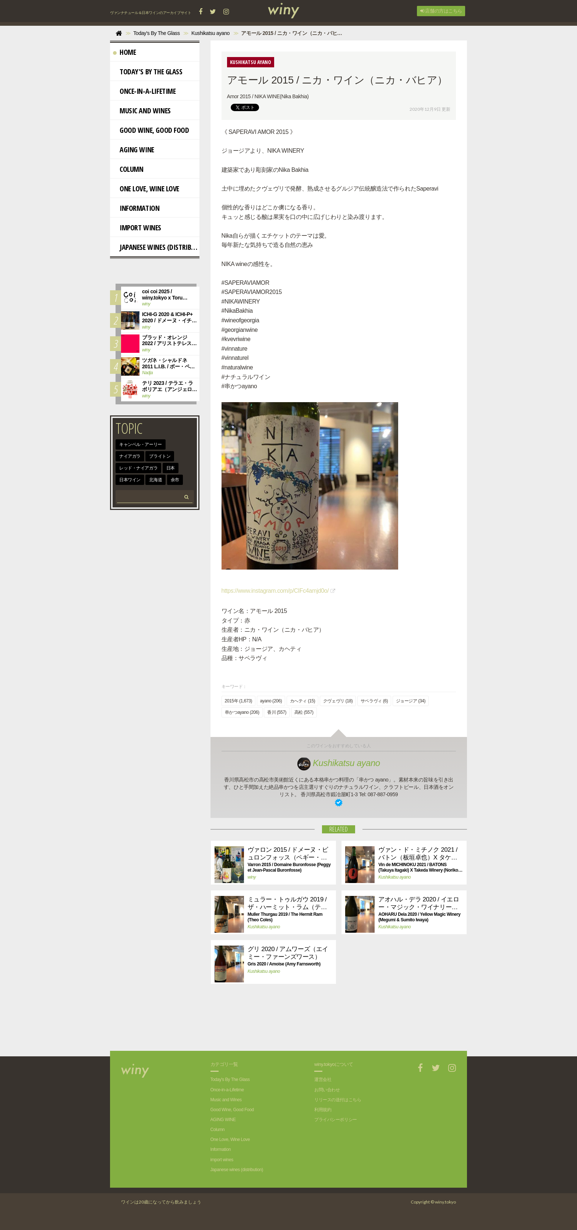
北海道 (155, 479)
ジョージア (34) (410, 700)
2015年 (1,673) (238, 700)
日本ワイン (130, 479)
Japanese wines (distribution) (156, 247)
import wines (137, 228)
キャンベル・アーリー (140, 444)
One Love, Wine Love (146, 189)
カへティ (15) (302, 700)
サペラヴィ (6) (374, 700)
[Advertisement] (333, 1025)
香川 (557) (276, 712)
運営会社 (322, 1079)
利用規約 (322, 1109)
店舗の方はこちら (441, 11)
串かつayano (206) (242, 712)
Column (128, 169)
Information (136, 208)
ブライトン (159, 456)
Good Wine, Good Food (151, 130)
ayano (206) (271, 700)
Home (124, 52)
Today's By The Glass (148, 72)
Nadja (147, 372)
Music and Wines (142, 111)
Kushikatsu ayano (338, 763)
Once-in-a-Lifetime (144, 91)
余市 (175, 479)
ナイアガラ (130, 456)
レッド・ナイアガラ (138, 468)
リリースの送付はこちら (337, 1099)
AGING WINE (133, 150)
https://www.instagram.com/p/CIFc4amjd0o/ (275, 591)
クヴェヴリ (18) (338, 700)
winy (252, 877)
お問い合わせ (327, 1089)
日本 (170, 468)
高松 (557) (304, 712)
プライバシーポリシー (335, 1119)
